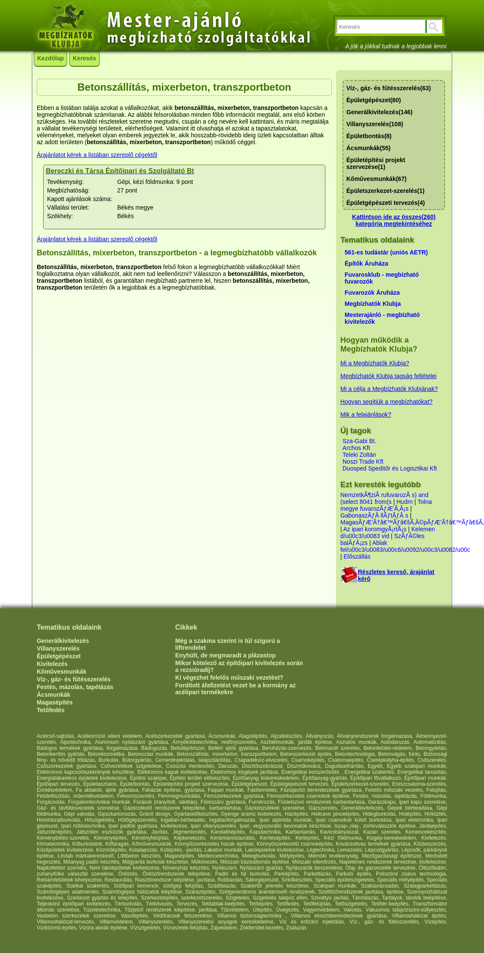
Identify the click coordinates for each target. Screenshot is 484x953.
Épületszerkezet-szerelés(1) (385, 190)
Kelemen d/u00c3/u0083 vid (387, 532)
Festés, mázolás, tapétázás (75, 687)
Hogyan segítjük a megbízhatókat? (386, 401)
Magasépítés (55, 702)
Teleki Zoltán (359, 454)
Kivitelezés (52, 663)
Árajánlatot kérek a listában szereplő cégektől (97, 154)
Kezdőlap (50, 58)
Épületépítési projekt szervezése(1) (375, 163)
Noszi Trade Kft (363, 461)
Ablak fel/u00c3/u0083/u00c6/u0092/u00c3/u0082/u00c (405, 546)
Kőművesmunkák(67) (376, 178)
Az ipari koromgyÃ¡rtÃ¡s (375, 529)
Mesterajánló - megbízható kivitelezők (382, 318)
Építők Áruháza (366, 263)
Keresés (84, 58)
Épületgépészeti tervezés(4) (385, 202)
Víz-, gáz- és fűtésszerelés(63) (388, 88)
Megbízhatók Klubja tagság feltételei (388, 376)
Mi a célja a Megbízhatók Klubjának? (389, 388)
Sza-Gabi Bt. (359, 441)
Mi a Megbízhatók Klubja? (374, 363)
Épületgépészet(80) (373, 100)
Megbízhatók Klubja (373, 303)
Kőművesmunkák (61, 671)
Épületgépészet (59, 656)
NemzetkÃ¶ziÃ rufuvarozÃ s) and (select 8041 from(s (384, 498)
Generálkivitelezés (63, 640)
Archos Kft (356, 447)
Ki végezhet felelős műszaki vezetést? (229, 677)
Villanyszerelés (58, 648)
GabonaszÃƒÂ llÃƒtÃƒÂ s (374, 515)
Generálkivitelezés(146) (379, 112)
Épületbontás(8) (369, 136)
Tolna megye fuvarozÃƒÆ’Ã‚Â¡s (386, 505)
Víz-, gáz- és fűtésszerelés (74, 679)
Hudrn (404, 501)
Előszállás (357, 556)
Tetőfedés (51, 710)
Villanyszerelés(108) (374, 124)
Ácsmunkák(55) (368, 148)
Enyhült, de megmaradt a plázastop (225, 655)
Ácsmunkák (54, 694)
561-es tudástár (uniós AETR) (386, 252)
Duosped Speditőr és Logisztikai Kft (389, 468)
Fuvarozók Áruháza (372, 292)
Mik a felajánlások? (365, 414)
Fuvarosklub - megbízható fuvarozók (382, 278)
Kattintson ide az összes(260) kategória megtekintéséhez (393, 220)
